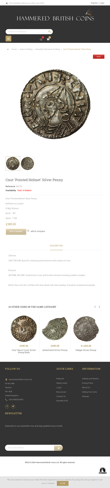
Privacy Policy (87, 383)
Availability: (11, 190)
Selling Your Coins (89, 392)
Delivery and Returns (90, 379)
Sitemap (85, 396)
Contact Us (61, 396)
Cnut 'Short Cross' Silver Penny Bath (24, 351)
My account (61, 392)
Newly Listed (61, 383)
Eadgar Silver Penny (86, 350)
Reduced (60, 379)
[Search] (29, 31)
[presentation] (27, 437)
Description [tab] (56, 246)
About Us (86, 387)
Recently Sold (62, 401)
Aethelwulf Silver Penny (54, 350)
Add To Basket (16, 232)
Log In (59, 387)
